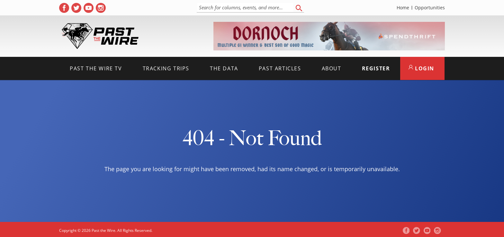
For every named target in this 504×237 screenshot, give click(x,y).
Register (376, 68)
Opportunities (430, 8)
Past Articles (280, 68)
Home (403, 8)
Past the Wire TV (96, 68)
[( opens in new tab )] (64, 8)
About (331, 68)
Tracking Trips (166, 68)
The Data (224, 68)
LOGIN (421, 68)
